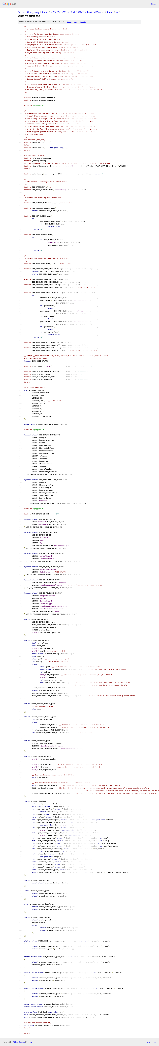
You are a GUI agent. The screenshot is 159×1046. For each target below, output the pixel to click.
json (154, 1042)
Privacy (22, 1042)
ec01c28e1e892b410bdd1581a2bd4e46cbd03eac (76, 12)
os (116, 12)
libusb (45, 12)
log (75, 22)
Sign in (153, 4)
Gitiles (15, 1042)
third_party (33, 12)
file (69, 22)
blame (83, 22)
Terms (29, 1042)
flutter (21, 12)
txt (148, 1042)
